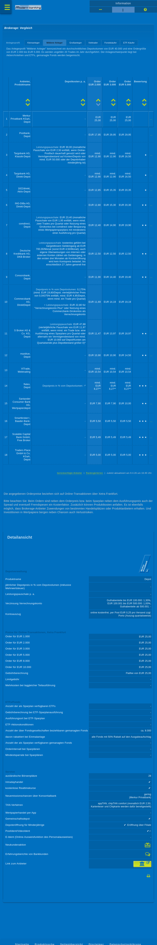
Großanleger (75, 43)
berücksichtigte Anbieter (69, 473)
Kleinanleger (33, 43)
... (151, 118)
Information (123, 3)
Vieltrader (93, 43)
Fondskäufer (111, 43)
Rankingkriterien (94, 473)
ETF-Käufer (129, 43)
